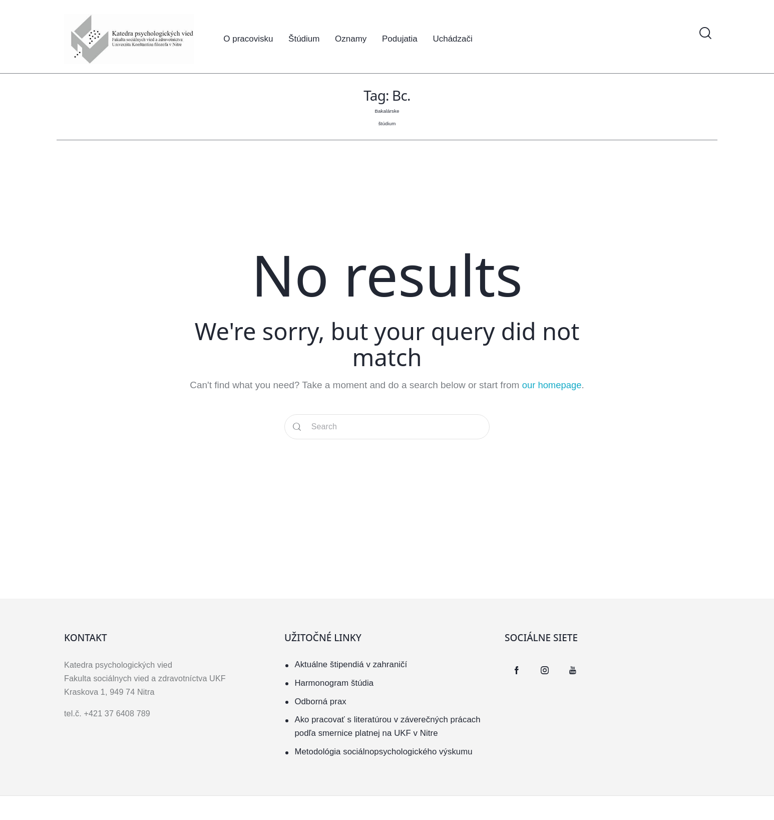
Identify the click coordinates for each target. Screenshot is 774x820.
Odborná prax (320, 701)
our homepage (552, 385)
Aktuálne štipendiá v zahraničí (351, 664)
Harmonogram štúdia (334, 682)
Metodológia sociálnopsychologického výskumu (385, 751)
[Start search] (296, 426)
